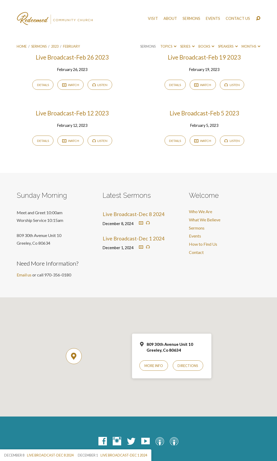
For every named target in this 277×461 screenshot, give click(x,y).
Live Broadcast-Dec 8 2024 (134, 214)
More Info (153, 366)
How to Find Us (203, 244)
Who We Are (200, 211)
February (71, 46)
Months (251, 46)
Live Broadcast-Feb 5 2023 (204, 113)
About (170, 18)
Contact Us (238, 18)
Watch (70, 85)
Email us (24, 274)
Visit (153, 18)
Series (187, 46)
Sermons (191, 18)
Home (22, 46)
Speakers (228, 46)
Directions (188, 366)
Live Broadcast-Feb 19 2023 (204, 57)
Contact (196, 252)
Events (213, 18)
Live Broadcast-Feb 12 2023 (72, 113)
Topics (168, 46)
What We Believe (204, 219)
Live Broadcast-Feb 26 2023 (72, 57)
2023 (54, 46)
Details (43, 85)
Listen (99, 85)
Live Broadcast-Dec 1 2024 (134, 238)
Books (206, 46)
